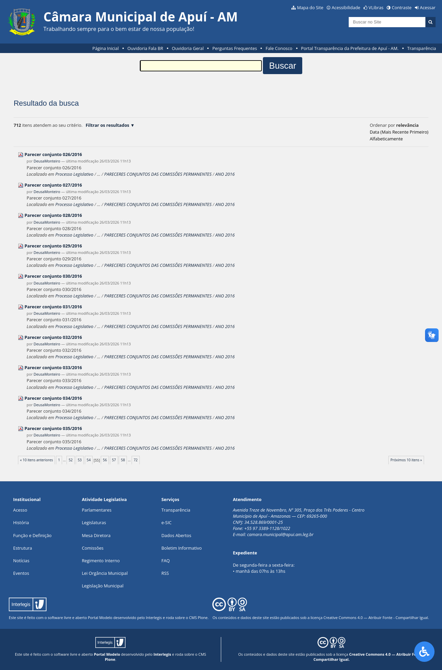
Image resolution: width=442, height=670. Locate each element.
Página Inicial (105, 48)
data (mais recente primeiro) (399, 132)
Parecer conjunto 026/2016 (53, 154)
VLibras (376, 7)
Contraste (401, 7)
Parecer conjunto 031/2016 (53, 307)
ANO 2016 (225, 174)
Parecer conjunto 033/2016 (53, 367)
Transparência (421, 48)
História (21, 522)
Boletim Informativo (181, 548)
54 (89, 460)
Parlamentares (96, 510)
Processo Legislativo (74, 174)
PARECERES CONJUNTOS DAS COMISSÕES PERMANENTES (157, 174)
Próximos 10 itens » (406, 460)
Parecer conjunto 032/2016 (53, 337)
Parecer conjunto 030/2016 (53, 276)
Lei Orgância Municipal (105, 573)
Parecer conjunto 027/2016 (53, 185)
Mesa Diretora (96, 535)
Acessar (428, 7)
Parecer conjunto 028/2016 (53, 215)
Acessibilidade (346, 7)
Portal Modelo (100, 617)
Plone (203, 617)
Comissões (92, 548)
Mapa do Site (310, 7)
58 (123, 460)
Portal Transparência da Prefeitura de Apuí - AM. (349, 48)
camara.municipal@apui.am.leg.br (280, 534)
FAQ (165, 560)
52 (71, 460)
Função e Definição (32, 535)
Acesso (20, 510)
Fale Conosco (279, 48)
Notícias (21, 560)
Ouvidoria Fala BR (145, 48)
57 (114, 460)
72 (136, 460)
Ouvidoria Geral (188, 48)
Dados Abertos (176, 535)
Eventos (21, 573)
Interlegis (154, 617)
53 (80, 460)
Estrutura (22, 548)
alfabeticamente (386, 139)
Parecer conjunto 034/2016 (53, 398)
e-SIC (166, 522)
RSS (165, 573)
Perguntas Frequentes (234, 48)
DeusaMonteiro (47, 161)
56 (105, 460)
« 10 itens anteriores (36, 460)
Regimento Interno (101, 560)
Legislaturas (94, 522)
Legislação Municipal (102, 586)
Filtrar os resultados (107, 125)
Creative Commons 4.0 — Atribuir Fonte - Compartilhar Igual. (376, 617)
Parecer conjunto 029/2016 (53, 246)
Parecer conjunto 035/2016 (53, 428)
